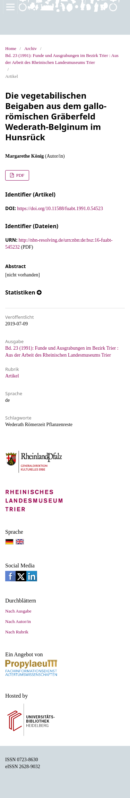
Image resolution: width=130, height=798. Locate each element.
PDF (19, 175)
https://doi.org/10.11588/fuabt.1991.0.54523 (60, 208)
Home (10, 48)
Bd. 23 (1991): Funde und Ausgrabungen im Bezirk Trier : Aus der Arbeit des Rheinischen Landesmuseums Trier (62, 59)
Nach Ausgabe (18, 611)
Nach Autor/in (18, 621)
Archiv (30, 48)
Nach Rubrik (16, 631)
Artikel (12, 376)
